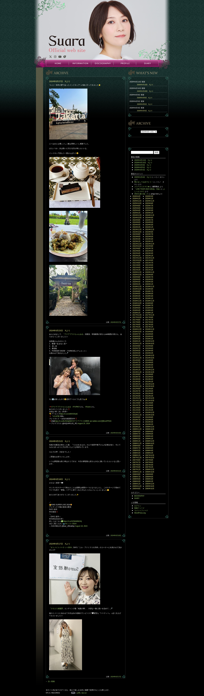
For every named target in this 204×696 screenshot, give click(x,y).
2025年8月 (136, 206)
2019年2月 (136, 298)
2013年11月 (137, 372)
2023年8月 (136, 234)
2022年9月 (149, 246)
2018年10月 (137, 303)
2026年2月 (136, 199)
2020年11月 (149, 272)
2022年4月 (136, 253)
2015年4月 (149, 351)
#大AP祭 (56, 416)
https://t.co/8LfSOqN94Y (64, 421)
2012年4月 (149, 393)
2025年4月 (136, 210)
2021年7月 (149, 263)
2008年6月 (149, 448)
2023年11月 (149, 229)
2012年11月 (137, 386)
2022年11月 (149, 244)
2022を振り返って (141, 194)
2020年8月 (136, 277)
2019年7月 (149, 291)
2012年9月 (136, 389)
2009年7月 (136, 434)
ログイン (137, 506)
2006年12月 (149, 469)
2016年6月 (149, 334)
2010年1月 (136, 427)
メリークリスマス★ (142, 187)
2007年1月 (136, 469)
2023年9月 (149, 232)
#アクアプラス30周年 (81, 421)
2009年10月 (149, 429)
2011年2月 (149, 410)
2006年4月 (149, 479)
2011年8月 (149, 403)
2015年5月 (136, 351)
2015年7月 (136, 348)
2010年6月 (149, 420)
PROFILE (124, 63)
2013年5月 (136, 379)
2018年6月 (136, 308)
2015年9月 (136, 346)
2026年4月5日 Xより (144, 104)
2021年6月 (136, 265)
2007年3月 (136, 467)
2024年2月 (136, 227)
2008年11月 (137, 443)
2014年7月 (136, 362)
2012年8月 (149, 389)
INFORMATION (80, 63)
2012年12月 (149, 384)
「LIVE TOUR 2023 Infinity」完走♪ (147, 189)
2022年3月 (149, 253)
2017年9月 (149, 317)
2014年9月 (136, 360)
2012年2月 (149, 396)
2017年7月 (149, 320)
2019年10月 (137, 289)
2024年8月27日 (116, 322)
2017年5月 (149, 322)
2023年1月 (149, 241)
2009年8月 (149, 432)
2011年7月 (136, 405)
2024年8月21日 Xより (59, 441)
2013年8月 (149, 374)
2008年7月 (136, 448)
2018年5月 (149, 308)
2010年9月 (136, 417)
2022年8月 (136, 248)
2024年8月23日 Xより (59, 330)
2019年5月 (149, 294)
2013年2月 (149, 382)
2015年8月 (149, 346)
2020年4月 (136, 282)
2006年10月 (149, 472)
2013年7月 (136, 377)
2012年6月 (149, 391)
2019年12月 (137, 287)
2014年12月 (149, 355)
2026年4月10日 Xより (145, 91)
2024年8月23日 (116, 433)
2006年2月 (149, 481)
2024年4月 (136, 225)
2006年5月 (136, 479)
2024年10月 (137, 218)
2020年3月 (149, 282)
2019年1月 (149, 298)
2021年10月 (137, 260)
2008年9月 (136, 446)
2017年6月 (136, 322)
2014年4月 (149, 365)
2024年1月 (149, 227)
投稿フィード (139, 508)
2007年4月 (149, 465)
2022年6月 (136, 251)
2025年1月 (149, 213)
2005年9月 (136, 489)
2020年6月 (136, 279)
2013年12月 (149, 370)
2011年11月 (137, 401)
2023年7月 (149, 234)
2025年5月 (149, 208)
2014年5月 (136, 365)
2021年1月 (149, 270)
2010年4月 (149, 422)
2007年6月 (149, 462)
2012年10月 (149, 386)
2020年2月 (136, 284)
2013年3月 (136, 382)
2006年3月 (136, 481)
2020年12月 (137, 272)
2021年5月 (149, 265)
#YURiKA (76, 407)
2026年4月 (136, 196)
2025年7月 (149, 206)
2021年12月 (137, 258)
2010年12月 (149, 412)
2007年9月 (136, 460)
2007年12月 (149, 455)
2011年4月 (149, 408)
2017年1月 (149, 327)
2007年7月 (136, 462)
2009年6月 (149, 434)
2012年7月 (136, 391)
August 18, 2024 (81, 526)
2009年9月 (136, 432)
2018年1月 (149, 313)
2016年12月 (137, 329)
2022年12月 (137, 244)
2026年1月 (149, 199)
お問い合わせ (81, 693)
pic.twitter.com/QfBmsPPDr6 (100, 421)
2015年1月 (136, 355)
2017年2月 (136, 327)
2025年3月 (149, 210)
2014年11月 (137, 358)
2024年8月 (136, 220)
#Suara (88, 407)
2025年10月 (137, 203)
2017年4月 (136, 325)
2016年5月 (136, 336)
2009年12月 (149, 427)
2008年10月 (149, 443)
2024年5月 (149, 222)
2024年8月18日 (116, 535)
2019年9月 (149, 289)
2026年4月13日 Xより (145, 84)
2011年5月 (136, 408)
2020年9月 (149, 275)
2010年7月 (136, 420)
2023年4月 (136, 239)
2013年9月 (136, 374)
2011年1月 (136, 412)
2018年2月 (136, 313)
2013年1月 (136, 384)
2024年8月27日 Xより (59, 81)
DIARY (147, 63)
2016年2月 (149, 339)
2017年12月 (137, 315)
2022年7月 (149, 248)
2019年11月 (149, 287)
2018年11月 (149, 301)
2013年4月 (149, 379)
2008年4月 (149, 451)
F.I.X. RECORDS (73, 692)
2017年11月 (149, 315)
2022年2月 (136, 256)
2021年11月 (149, 258)
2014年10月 (149, 358)
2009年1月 (136, 441)
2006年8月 (149, 474)
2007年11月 (137, 458)
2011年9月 (136, 403)
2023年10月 (137, 232)
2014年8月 (149, 360)
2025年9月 (149, 203)
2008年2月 (149, 453)
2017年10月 (137, 317)
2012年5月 (136, 393)
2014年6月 (149, 362)
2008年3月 (136, 453)
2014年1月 (136, 370)
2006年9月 (136, 474)
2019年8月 (136, 291)
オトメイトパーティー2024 (61, 547)
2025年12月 (137, 201)
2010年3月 (136, 424)
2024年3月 (149, 225)
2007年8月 (149, 460)
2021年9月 (149, 260)
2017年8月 (136, 320)
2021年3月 (149, 268)
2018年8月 (136, 305)
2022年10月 (137, 246)
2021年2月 (136, 270)
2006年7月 (136, 477)
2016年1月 (136, 341)
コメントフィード (141, 510)
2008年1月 (136, 455)
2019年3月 (149, 296)
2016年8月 (149, 332)
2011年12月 (149, 398)
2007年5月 (136, 465)
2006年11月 (137, 472)
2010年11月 (137, 415)
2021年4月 (136, 268)
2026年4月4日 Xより (144, 110)
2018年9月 (149, 303)
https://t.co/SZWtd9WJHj (72, 521)
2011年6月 (149, 405)
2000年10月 (149, 489)
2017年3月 (149, 325)
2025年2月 (136, 213)
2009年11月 (137, 429)
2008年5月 (136, 451)
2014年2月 (149, 367)
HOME (57, 63)
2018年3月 (149, 310)
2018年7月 (149, 305)
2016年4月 (149, 336)
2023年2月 (136, 241)
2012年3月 (136, 396)
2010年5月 (136, 422)
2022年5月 (149, 251)
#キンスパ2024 (70, 524)
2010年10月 (149, 415)
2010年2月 (149, 424)
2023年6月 (136, 237)
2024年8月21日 (116, 471)
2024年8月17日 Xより (59, 544)
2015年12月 (149, 341)
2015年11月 (137, 344)
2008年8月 (149, 446)
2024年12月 (137, 215)
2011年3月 (136, 410)
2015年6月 (149, 348)
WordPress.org (140, 513)
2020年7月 (149, 277)
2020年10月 (137, 275)
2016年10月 (137, 332)
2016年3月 (136, 339)
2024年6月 (136, 222)
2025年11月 (149, 201)
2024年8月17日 (116, 676)
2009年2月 (149, 439)
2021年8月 (136, 263)
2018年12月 (137, 301)
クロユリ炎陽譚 (57, 609)
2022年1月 (149, 256)
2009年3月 (136, 439)
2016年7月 (136, 334)
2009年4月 (149, 436)
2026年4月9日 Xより (144, 97)
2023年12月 (137, 229)
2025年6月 (136, 208)
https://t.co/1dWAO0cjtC (69, 414)
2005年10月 (149, 486)
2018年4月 (136, 310)
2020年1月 (149, 284)
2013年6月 (149, 377)
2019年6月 (136, 294)
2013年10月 (149, 372)
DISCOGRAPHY (102, 63)
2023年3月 (149, 239)
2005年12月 (149, 484)
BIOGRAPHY (139, 496)
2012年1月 (136, 398)
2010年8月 (149, 417)
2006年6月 (149, 477)
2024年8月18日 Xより (59, 479)
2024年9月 (149, 218)
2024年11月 (149, 215)
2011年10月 (149, 401)
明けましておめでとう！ (143, 182)
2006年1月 (136, 484)
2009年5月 (136, 436)
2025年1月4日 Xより (142, 177)
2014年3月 (136, 367)
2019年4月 (136, 296)
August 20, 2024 (83, 423)
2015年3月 (136, 353)
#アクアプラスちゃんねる (61, 407)
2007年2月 (149, 467)
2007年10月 (149, 458)
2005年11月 (137, 486)
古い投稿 (50, 681)
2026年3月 (149, 196)
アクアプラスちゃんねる (73, 334)
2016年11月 (149, 329)
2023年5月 (149, 237)
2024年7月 (149, 220)
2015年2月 (149, 353)
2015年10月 (149, 344)
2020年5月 (149, 279)
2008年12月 (149, 441)
